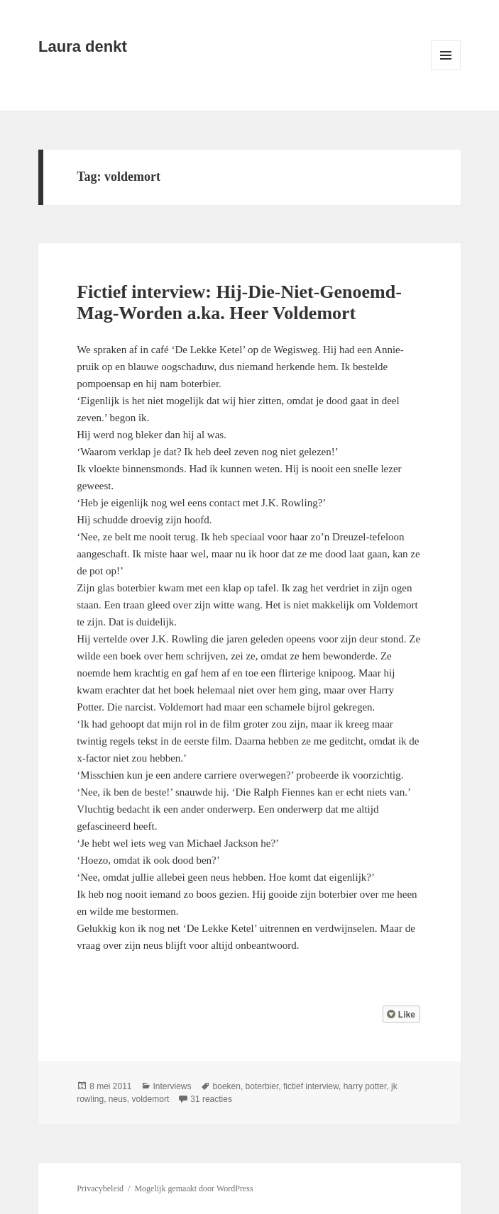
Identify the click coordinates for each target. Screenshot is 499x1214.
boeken (227, 1086)
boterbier (262, 1086)
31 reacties (211, 1099)
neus (118, 1099)
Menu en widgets (446, 69)
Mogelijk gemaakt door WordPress (193, 1188)
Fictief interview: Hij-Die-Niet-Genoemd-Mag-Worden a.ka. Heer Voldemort (239, 302)
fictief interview (311, 1086)
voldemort (151, 1099)
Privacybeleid (100, 1188)
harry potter (365, 1086)
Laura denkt (82, 46)
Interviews (172, 1086)
